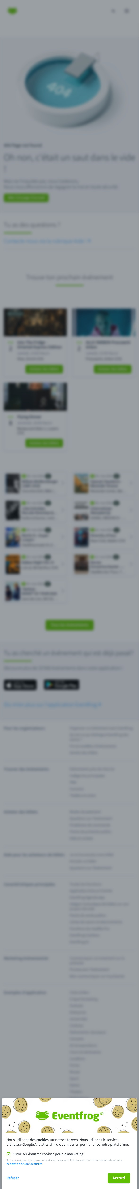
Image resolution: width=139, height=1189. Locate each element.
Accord (119, 1178)
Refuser (13, 1178)
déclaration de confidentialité (24, 1164)
